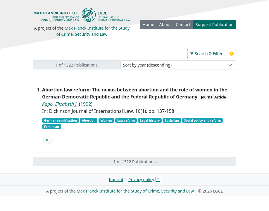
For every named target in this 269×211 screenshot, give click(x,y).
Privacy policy (141, 179)
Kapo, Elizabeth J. (60, 104)
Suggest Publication (215, 24)
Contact (183, 24)
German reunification (60, 120)
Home (148, 24)
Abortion (88, 120)
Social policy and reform (202, 120)
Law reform (126, 120)
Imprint (116, 179)
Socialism (172, 120)
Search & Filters (207, 53)
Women (106, 120)
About (165, 24)
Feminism (51, 127)
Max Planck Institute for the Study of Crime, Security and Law (135, 191)
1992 (85, 104)
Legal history (150, 120)
